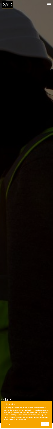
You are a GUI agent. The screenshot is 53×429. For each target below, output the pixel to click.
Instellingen (8, 424)
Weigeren (35, 424)
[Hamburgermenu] (49, 3)
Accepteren (45, 424)
